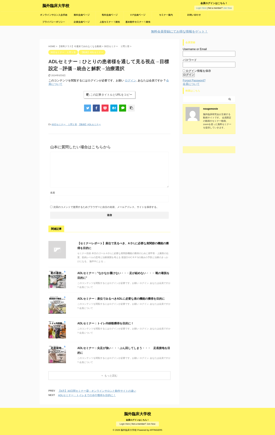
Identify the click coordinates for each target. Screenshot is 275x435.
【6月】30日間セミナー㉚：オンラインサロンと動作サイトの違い (97, 390)
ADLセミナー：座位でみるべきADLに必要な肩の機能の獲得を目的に (121, 298)
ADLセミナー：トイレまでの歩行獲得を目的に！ (87, 395)
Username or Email (195, 49)
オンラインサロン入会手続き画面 (53, 16)
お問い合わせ (194, 15)
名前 (52, 192)
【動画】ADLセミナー (89, 124)
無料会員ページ (82, 15)
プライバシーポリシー (53, 22)
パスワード (190, 59)
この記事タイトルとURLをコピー (109, 94)
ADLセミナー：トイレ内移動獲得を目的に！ (105, 323)
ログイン (130, 80)
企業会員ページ (82, 22)
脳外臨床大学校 (55, 6)
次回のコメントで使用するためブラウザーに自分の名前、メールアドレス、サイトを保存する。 (106, 207)
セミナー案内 (166, 15)
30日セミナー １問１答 (64, 124)
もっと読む (111, 375)
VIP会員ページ (137, 15)
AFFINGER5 (156, 430)
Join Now (227, 8)
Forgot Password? (194, 80)
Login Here (201, 8)
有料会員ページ (110, 15)
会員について (191, 83)
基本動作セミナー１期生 (137, 22)
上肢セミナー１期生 (109, 22)
